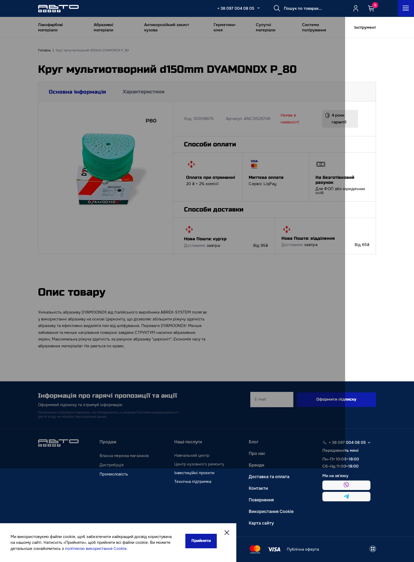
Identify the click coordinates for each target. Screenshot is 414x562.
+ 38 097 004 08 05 (234, 8)
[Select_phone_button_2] (257, 7)
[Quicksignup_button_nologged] (355, 8)
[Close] (190, 527)
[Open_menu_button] (405, 8)
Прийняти (163, 535)
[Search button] (276, 8)
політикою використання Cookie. (45, 548)
